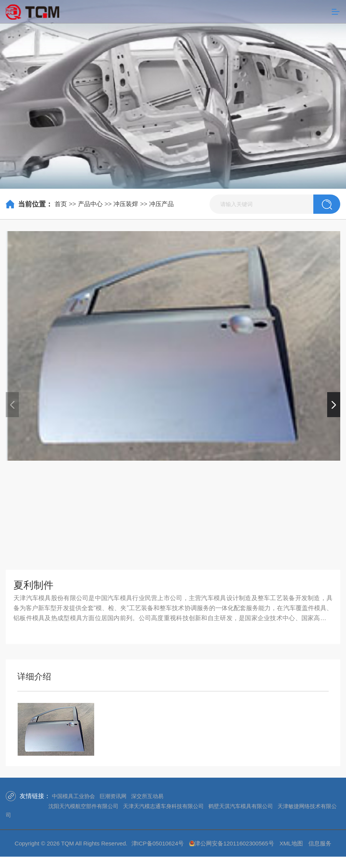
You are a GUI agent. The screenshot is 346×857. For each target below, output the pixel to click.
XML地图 (291, 843)
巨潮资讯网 (113, 796)
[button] (333, 404)
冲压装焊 (125, 204)
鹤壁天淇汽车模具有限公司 (240, 806)
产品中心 (90, 204)
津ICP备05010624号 (157, 843)
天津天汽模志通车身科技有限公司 (163, 806)
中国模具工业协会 (73, 796)
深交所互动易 (147, 796)
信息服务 (319, 843)
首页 (61, 204)
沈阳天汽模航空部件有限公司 (83, 806)
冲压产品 (161, 204)
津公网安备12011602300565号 (234, 843)
